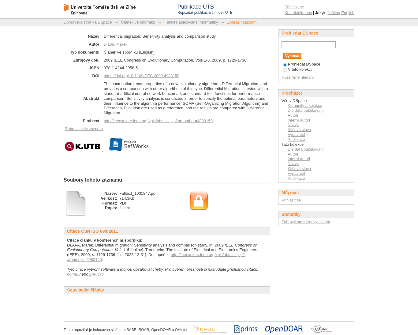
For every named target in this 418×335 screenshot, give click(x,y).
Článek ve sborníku (138, 22)
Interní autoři (299, 120)
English (347, 12)
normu (72, 274)
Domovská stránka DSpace (88, 22)
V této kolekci (297, 69)
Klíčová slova (299, 129)
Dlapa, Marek (115, 44)
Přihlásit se (294, 7)
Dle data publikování (306, 110)
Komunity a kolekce (305, 105)
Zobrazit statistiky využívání (306, 222)
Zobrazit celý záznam (84, 128)
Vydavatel (296, 134)
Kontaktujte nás (298, 12)
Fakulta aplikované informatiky (191, 22)
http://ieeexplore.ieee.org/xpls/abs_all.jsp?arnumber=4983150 (158, 121)
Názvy (293, 124)
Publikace (296, 139)
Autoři (293, 115)
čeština (334, 12)
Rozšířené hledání (298, 77)
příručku (96, 274)
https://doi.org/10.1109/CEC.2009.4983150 (141, 75)
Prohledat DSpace (301, 64)
